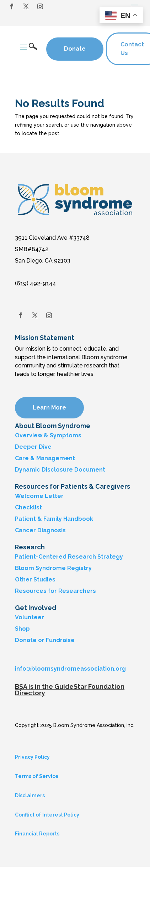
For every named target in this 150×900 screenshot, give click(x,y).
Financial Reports (37, 834)
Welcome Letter (39, 496)
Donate (75, 48)
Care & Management (45, 458)
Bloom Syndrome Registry (53, 568)
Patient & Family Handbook (54, 518)
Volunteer (29, 617)
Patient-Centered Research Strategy (69, 556)
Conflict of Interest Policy (47, 815)
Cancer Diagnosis (40, 530)
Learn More (49, 407)
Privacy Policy (32, 757)
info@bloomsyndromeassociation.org (70, 668)
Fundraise (60, 640)
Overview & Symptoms (48, 435)
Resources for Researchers (55, 591)
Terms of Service (37, 776)
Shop (22, 628)
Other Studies (35, 579)
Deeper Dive (33, 446)
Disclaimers (30, 795)
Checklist (28, 507)
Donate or (29, 640)
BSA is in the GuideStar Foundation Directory (69, 690)
